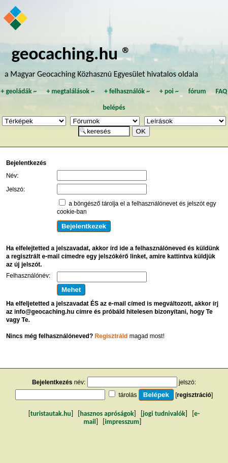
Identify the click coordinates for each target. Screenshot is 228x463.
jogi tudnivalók (164, 413)
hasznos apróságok (107, 413)
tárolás (127, 395)
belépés (114, 107)
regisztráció (194, 395)
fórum (197, 91)
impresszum (122, 421)
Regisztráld (111, 336)
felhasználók (127, 91)
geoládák (18, 91)
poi (169, 91)
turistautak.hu (50, 413)
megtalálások (70, 91)
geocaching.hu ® (71, 53)
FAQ (221, 91)
